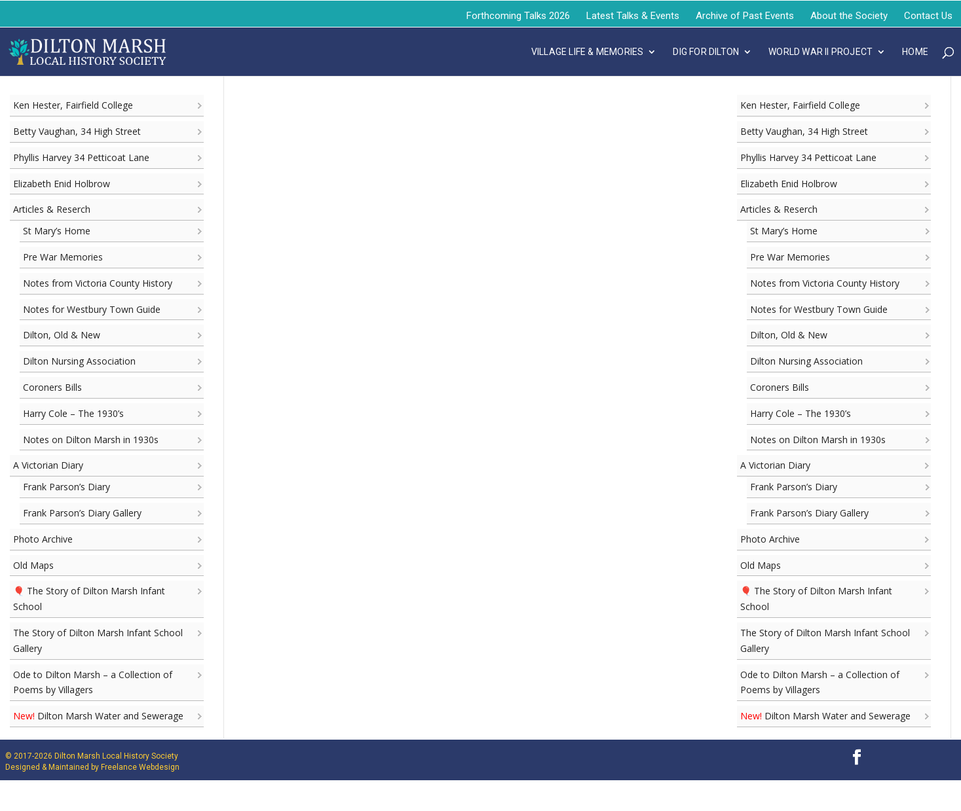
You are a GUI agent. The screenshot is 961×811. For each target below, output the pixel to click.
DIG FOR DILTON (706, 52)
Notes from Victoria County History (97, 283)
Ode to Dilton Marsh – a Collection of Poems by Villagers (92, 682)
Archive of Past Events (745, 16)
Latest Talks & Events (632, 16)
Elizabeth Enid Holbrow (61, 183)
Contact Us (928, 16)
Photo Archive (43, 539)
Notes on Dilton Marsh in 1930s (91, 439)
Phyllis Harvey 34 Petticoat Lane (81, 157)
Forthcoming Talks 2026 (518, 16)
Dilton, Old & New (61, 335)
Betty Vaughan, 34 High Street (77, 131)
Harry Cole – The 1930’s (73, 413)
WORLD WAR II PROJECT (820, 52)
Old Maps (33, 565)
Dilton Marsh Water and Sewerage (98, 716)
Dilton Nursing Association (79, 361)
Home (915, 52)
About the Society (849, 16)
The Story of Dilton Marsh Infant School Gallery (98, 640)
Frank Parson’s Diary (66, 486)
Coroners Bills (52, 387)
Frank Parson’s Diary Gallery (82, 513)
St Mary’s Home (56, 231)
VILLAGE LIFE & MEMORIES (587, 52)
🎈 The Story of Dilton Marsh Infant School (89, 599)
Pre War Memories (63, 257)
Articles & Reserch (51, 209)
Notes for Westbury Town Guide (91, 309)
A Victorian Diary (48, 465)
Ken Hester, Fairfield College (73, 105)
